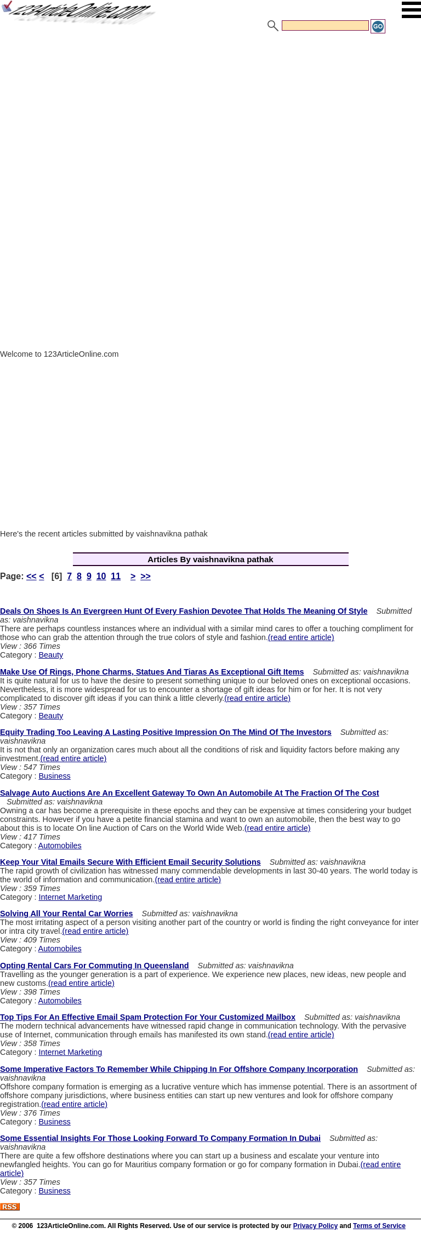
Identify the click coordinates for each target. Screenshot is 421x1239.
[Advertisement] (210, 116)
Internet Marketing (70, 897)
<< (31, 576)
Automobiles (60, 845)
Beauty (50, 654)
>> (145, 576)
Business (54, 776)
